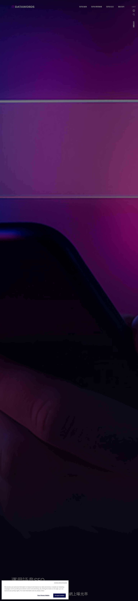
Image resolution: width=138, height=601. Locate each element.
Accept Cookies (59, 595)
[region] (35, 589)
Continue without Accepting (60, 582)
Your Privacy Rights (43, 595)
